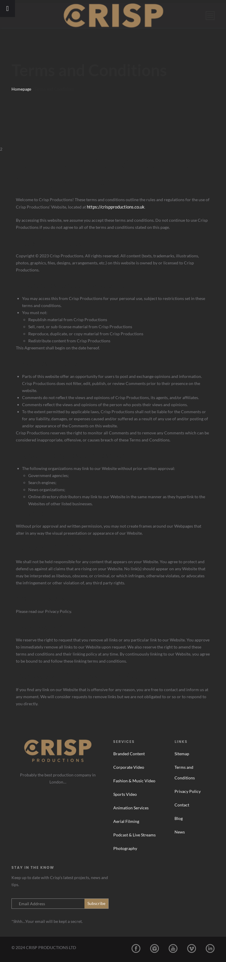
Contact (182, 804)
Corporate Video (128, 766)
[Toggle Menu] (7, 8)
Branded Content (129, 753)
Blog (179, 818)
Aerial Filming (126, 820)
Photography (125, 848)
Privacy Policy (188, 790)
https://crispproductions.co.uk (114, 206)
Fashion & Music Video (134, 780)
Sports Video (125, 793)
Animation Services (131, 807)
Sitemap (182, 753)
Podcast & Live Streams (134, 834)
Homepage (21, 88)
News (180, 831)
